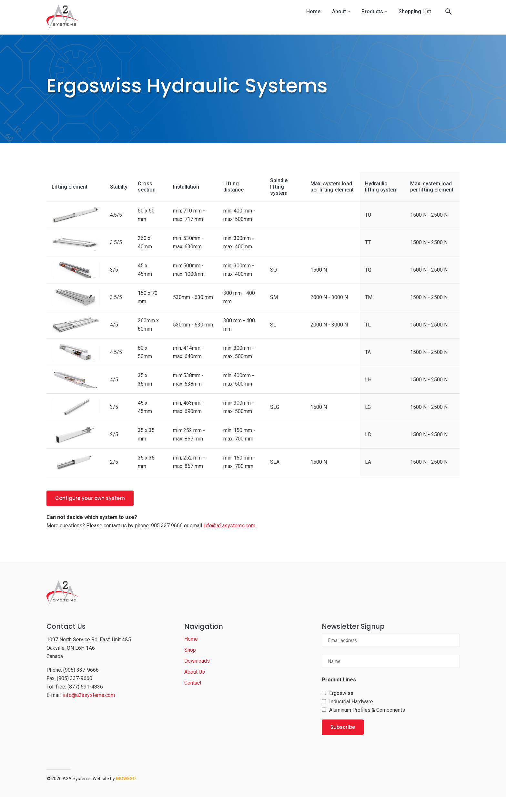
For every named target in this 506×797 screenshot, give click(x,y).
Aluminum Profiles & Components (367, 710)
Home (313, 11)
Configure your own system (90, 498)
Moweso (126, 778)
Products (374, 11)
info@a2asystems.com (229, 526)
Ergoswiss (341, 693)
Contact (192, 683)
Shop (190, 650)
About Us (194, 672)
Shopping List (415, 11)
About (341, 11)
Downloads (197, 661)
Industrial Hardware (351, 702)
